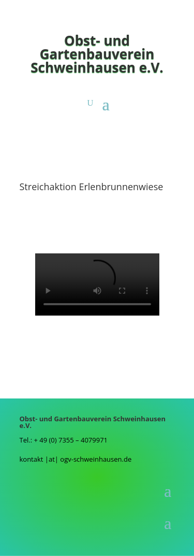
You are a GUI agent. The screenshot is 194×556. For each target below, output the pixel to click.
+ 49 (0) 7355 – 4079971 (71, 440)
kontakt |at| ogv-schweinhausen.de (76, 459)
